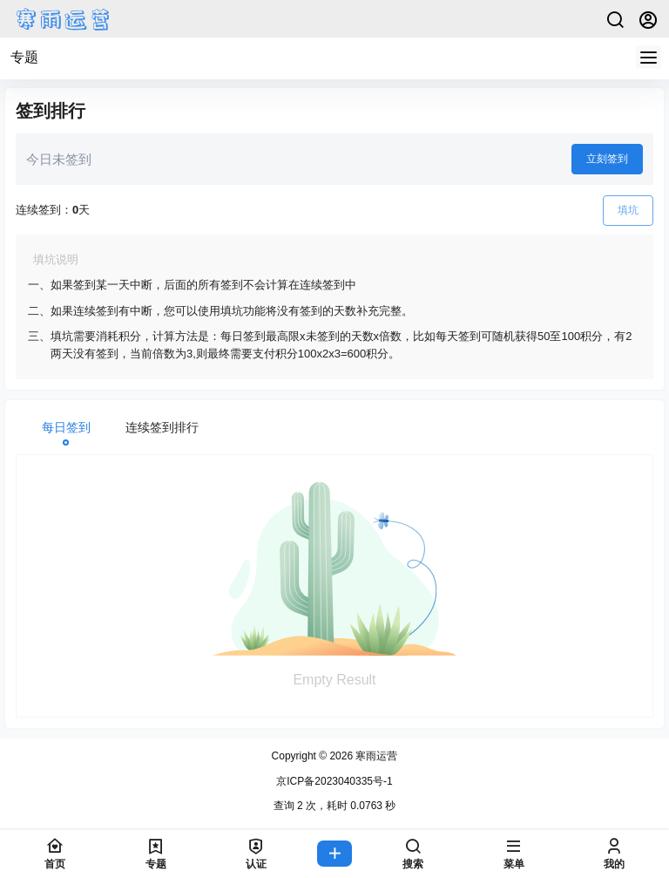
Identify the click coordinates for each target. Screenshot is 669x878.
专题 (24, 57)
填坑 (628, 210)
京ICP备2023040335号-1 (334, 781)
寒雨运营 (375, 756)
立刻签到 (607, 159)
